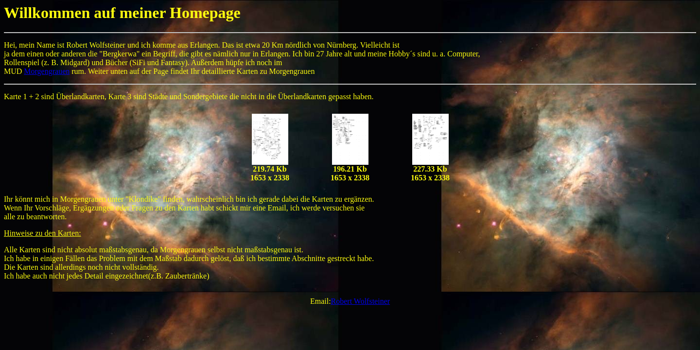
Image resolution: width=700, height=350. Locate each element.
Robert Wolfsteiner (360, 301)
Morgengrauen (47, 71)
